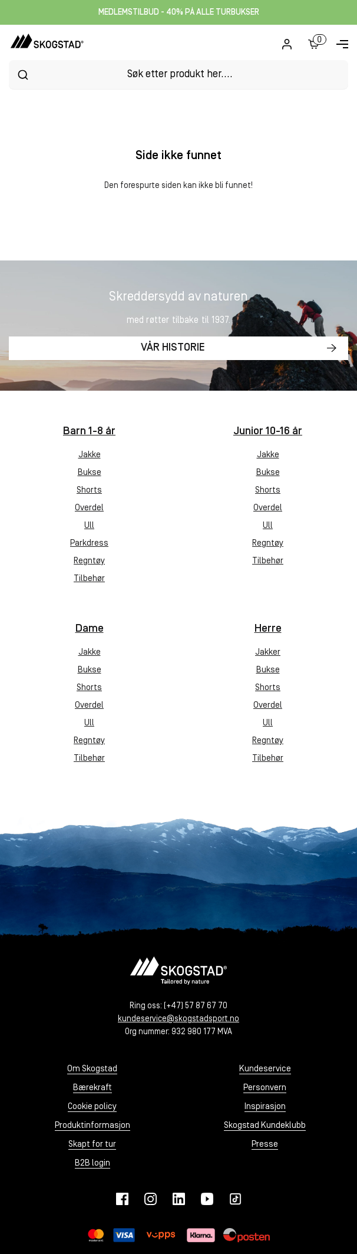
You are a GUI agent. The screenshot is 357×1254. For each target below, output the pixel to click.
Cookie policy (92, 1107)
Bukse (89, 472)
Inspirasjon (265, 1107)
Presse (265, 1144)
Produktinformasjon (92, 1125)
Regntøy (89, 561)
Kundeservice (265, 1069)
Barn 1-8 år (89, 431)
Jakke (89, 455)
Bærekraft (92, 1088)
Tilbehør (89, 579)
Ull (89, 526)
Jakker (267, 652)
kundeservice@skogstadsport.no (178, 1019)
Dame (89, 629)
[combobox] (178, 74)
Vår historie (173, 348)
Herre (268, 629)
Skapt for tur (92, 1144)
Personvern (264, 1088)
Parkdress (89, 543)
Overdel (89, 508)
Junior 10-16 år (267, 431)
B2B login (92, 1163)
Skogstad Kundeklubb (265, 1125)
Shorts (89, 490)
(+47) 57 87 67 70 (195, 1006)
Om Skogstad (92, 1069)
